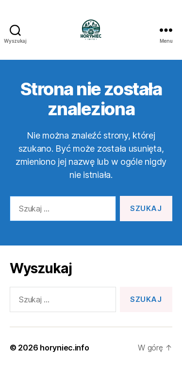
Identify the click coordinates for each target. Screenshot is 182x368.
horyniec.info (64, 347)
